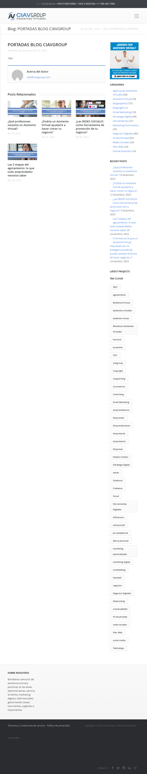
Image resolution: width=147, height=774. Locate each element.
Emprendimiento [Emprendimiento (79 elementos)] (121, 425)
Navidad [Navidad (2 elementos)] (117, 577)
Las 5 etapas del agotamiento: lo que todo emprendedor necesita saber (21, 170)
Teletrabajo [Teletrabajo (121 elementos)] (118, 648)
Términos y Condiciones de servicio (26, 725)
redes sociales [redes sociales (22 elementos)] (120, 624)
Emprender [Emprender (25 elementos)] (118, 417)
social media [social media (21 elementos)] (119, 640)
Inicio (97, 28)
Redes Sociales (121, 142)
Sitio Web (118, 146)
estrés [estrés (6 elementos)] (116, 472)
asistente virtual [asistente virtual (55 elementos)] (121, 318)
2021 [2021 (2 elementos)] (115, 286)
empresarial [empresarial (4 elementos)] (119, 433)
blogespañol (120, 103)
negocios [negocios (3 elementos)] (117, 585)
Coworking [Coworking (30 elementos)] (118, 394)
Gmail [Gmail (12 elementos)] (116, 496)
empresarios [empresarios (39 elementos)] (119, 441)
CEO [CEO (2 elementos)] (115, 355)
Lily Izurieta (24, 50)
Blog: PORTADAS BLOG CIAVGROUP (121, 28)
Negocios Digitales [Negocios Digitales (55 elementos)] (122, 593)
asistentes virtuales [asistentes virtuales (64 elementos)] (122, 310)
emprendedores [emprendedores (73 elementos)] (121, 409)
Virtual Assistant (122, 151)
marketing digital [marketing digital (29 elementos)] (121, 561)
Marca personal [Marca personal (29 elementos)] (120, 540)
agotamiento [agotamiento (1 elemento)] (119, 294)
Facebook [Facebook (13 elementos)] (117, 480)
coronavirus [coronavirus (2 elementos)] (119, 386)
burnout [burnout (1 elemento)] (117, 339)
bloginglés (118, 107)
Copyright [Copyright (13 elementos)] (118, 370)
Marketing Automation (126, 125)
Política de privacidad (58, 725)
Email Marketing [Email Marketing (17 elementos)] (121, 402)
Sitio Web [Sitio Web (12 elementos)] (117, 632)
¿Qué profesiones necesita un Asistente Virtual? (22, 125)
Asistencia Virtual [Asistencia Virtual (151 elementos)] (121, 302)
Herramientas (120, 121)
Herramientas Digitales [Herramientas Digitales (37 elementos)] (120, 506)
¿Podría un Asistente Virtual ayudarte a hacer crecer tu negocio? (55, 127)
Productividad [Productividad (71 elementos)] (120, 616)
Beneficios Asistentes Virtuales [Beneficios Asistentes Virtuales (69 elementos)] (123, 329)
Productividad (121, 138)
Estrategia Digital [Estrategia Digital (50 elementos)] (121, 464)
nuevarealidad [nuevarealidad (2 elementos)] (120, 608)
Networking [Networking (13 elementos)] (119, 601)
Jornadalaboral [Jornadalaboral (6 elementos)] (120, 532)
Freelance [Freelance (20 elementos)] (117, 488)
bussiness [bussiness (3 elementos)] (117, 347)
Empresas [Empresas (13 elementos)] (118, 449)
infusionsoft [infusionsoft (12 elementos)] (119, 525)
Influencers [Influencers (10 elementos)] (118, 517)
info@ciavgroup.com (38, 77)
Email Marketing (122, 112)
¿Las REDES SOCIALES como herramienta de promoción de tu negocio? (90, 127)
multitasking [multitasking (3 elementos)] (119, 569)
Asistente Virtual (122, 99)
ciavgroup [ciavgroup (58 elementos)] (118, 363)
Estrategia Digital (122, 116)
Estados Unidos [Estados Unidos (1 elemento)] (120, 456)
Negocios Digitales (123, 133)
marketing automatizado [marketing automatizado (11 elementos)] (120, 551)
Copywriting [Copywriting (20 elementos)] (119, 378)
